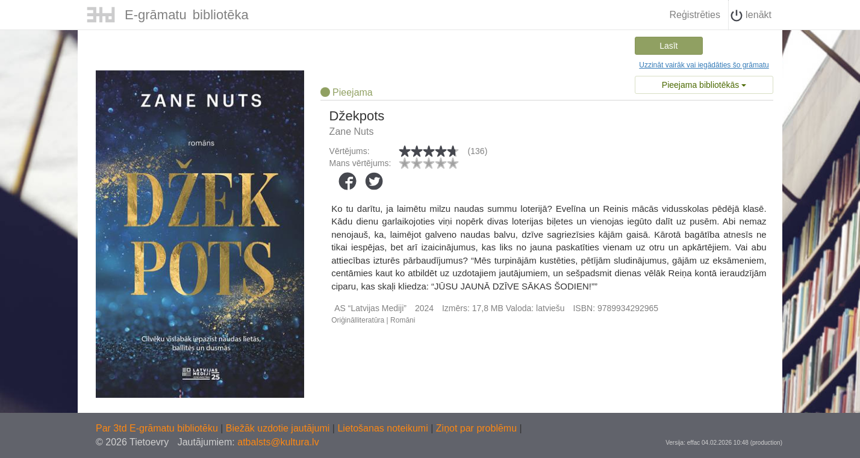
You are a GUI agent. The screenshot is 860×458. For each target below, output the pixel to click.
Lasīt (668, 46)
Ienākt (751, 16)
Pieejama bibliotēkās (704, 85)
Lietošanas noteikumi (384, 428)
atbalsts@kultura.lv (278, 442)
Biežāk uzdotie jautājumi (279, 428)
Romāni (402, 320)
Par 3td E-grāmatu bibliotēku (158, 428)
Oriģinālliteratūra (357, 320)
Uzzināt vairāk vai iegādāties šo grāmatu (703, 65)
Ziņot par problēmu (476, 428)
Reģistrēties (694, 15)
